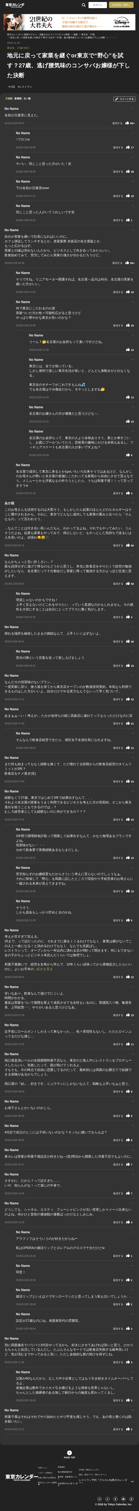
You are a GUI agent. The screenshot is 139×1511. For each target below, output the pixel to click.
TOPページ (42, 1468)
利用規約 (61, 1467)
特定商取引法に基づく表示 (68, 1484)
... (132, 108)
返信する (117, 123)
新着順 (18, 98)
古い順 (27, 98)
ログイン (97, 5)
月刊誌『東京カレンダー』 (90, 1470)
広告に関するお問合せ (47, 1478)
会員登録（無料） (121, 4)
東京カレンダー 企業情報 (47, 1483)
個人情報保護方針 (65, 1472)
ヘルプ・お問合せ (45, 1473)
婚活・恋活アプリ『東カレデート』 (93, 1475)
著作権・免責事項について (68, 1478)
